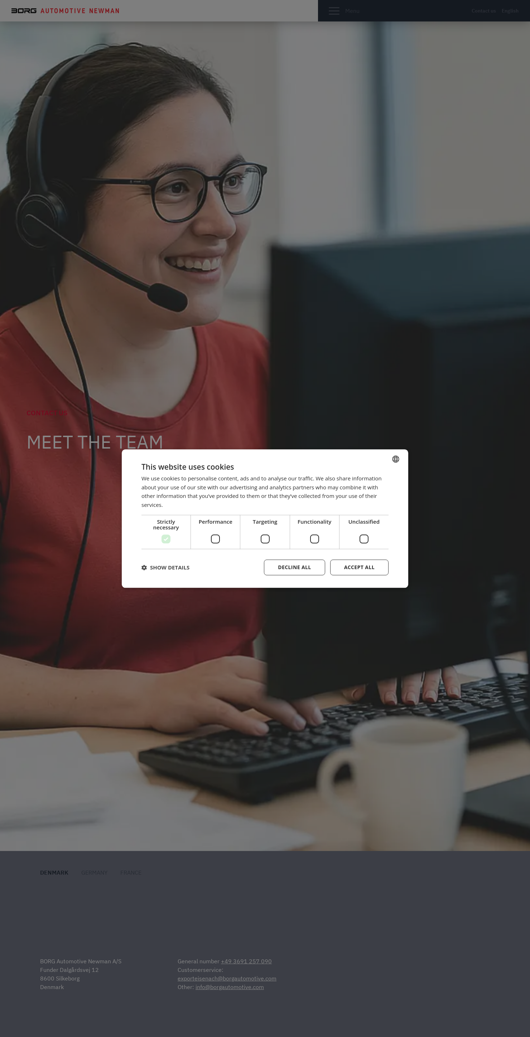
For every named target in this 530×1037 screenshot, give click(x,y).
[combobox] (395, 459)
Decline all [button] (294, 567)
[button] (165, 567)
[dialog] (265, 518)
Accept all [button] (359, 567)
